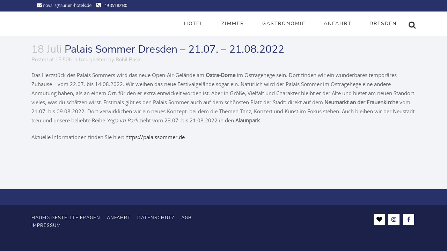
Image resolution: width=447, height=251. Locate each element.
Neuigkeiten (93, 59)
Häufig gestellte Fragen (65, 217)
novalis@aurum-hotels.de (67, 5)
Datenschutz (156, 217)
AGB (186, 217)
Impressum (46, 225)
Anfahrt (119, 217)
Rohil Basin (129, 59)
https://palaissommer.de (155, 137)
